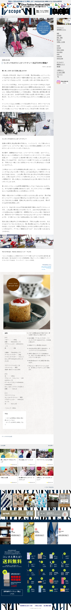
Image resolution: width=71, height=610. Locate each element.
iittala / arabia (60, 50)
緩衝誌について (61, 64)
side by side (60, 58)
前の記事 (50, 445)
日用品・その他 (61, 42)
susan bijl (59, 56)
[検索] (58, 77)
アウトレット (60, 27)
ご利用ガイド (60, 70)
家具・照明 (60, 37)
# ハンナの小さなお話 (7, 436)
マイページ (60, 74)
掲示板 (58, 66)
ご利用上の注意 (38, 605)
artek (58, 54)
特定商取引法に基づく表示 (26, 605)
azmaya (59, 47)
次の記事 (3, 445)
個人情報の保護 (47, 605)
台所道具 (59, 35)
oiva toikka (59, 52)
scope (58, 45)
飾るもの (59, 39)
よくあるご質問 (61, 72)
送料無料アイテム (61, 29)
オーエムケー (60, 62)
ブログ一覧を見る (49, 487)
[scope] (14, 11)
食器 (58, 33)
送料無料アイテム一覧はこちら (12, 593)
